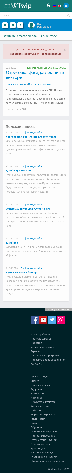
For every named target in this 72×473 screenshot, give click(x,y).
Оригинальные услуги (44, 431)
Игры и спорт (38, 393)
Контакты (36, 363)
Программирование (43, 435)
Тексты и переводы (42, 452)
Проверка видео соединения (48, 359)
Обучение (36, 427)
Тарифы (35, 351)
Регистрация (44, 26)
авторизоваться (52, 53)
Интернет (36, 397)
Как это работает (41, 334)
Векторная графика (39, 84)
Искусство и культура (43, 401)
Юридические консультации (48, 460)
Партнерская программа (45, 355)
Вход (40, 24)
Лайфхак (36, 410)
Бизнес (35, 380)
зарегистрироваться (23, 53)
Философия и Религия (44, 456)
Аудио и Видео (39, 376)
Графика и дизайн (16, 84)
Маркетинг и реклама (44, 414)
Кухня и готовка (40, 406)
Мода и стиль (39, 418)
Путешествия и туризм (44, 439)
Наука (34, 422)
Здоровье (36, 389)
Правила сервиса (41, 338)
